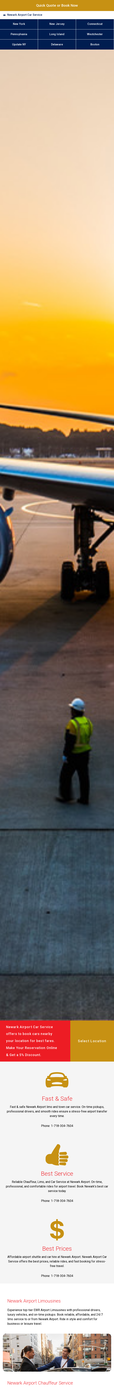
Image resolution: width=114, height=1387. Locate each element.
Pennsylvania (19, 34)
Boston (94, 44)
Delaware (57, 44)
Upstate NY (19, 44)
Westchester (95, 34)
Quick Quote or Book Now (57, 5)
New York (19, 24)
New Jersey (56, 24)
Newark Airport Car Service (24, 15)
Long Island (56, 34)
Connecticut (94, 24)
